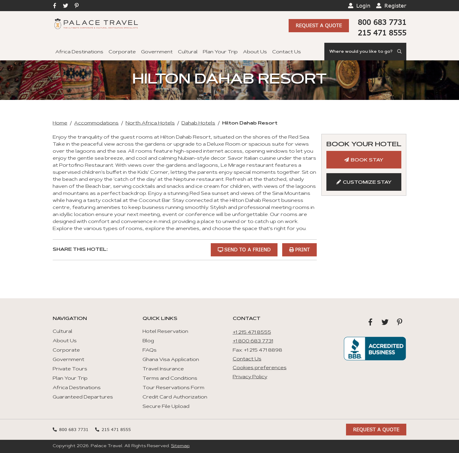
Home (60, 123)
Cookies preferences (260, 368)
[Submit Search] (399, 51)
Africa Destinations (79, 52)
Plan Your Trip (220, 52)
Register (395, 5)
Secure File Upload (166, 406)
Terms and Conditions (170, 378)
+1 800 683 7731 (253, 341)
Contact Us (286, 52)
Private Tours (70, 369)
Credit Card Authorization (175, 397)
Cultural (188, 52)
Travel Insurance (163, 369)
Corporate (122, 52)
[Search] (365, 51)
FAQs (150, 350)
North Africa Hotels (150, 123)
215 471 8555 (382, 32)
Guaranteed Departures (83, 397)
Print (302, 249)
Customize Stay (367, 182)
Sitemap (180, 446)
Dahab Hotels (198, 123)
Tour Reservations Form (173, 388)
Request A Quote (319, 25)
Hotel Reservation (165, 331)
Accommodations (96, 123)
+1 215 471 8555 (252, 332)
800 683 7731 (382, 22)
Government (157, 52)
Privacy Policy (250, 377)
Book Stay (367, 160)
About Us (255, 52)
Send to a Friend (247, 249)
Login (363, 5)
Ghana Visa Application (171, 359)
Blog (148, 341)
